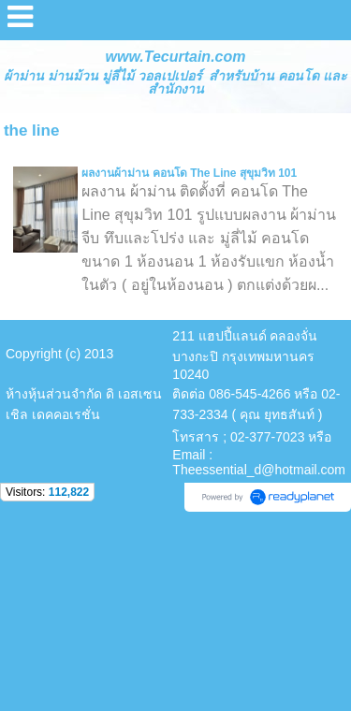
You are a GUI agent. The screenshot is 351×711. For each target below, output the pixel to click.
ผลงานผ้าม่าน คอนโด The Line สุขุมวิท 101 (189, 173)
